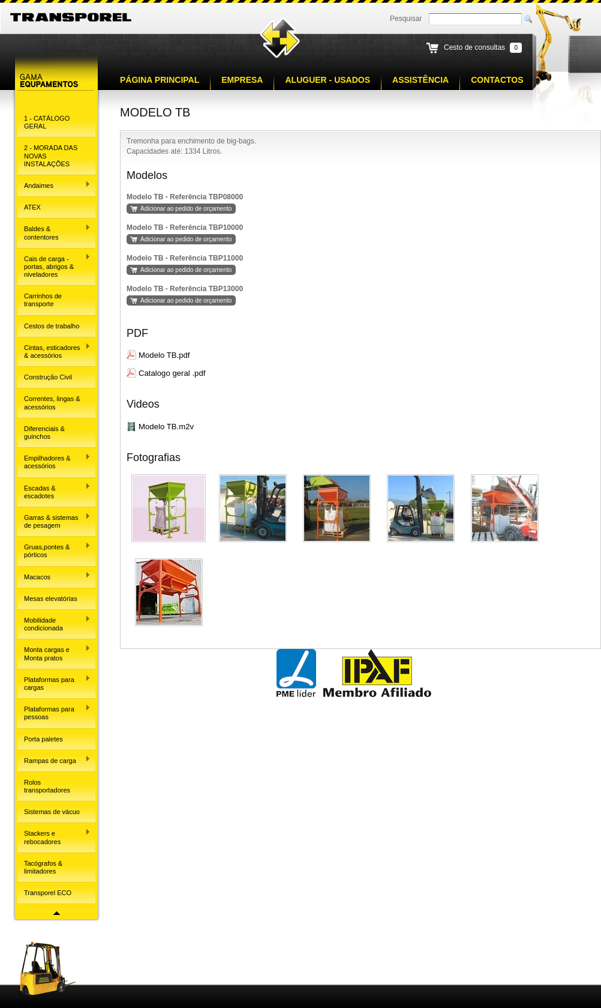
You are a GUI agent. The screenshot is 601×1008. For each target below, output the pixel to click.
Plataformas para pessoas (54, 712)
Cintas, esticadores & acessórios (54, 351)
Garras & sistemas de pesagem (54, 521)
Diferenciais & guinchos (44, 432)
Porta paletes (43, 739)
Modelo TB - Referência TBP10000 (185, 227)
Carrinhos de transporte (43, 299)
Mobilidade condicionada (54, 623)
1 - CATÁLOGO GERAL (47, 122)
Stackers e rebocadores (54, 836)
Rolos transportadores (47, 786)
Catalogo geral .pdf (172, 373)
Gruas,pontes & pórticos (54, 550)
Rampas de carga (54, 759)
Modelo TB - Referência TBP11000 (185, 258)
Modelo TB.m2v (166, 426)
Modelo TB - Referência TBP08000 (185, 197)
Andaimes (54, 185)
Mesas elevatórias (50, 598)
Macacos (54, 576)
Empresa (242, 80)
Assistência (420, 80)
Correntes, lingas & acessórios (52, 402)
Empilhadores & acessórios (54, 461)
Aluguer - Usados (327, 80)
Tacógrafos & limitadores (43, 867)
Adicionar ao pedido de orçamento (186, 208)
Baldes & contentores (54, 232)
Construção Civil (48, 377)
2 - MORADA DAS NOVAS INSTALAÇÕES (50, 155)
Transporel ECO (47, 892)
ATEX (32, 207)
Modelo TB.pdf (164, 355)
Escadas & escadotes (54, 491)
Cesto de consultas (474, 47)
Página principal (159, 80)
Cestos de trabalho (51, 326)
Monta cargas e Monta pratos (54, 653)
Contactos (497, 80)
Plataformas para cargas (54, 683)
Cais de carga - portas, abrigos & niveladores (54, 265)
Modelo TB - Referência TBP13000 (185, 289)
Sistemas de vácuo (52, 811)
